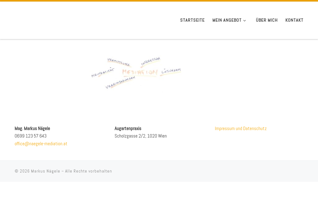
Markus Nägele (45, 171)
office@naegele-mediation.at (41, 143)
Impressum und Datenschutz (241, 128)
